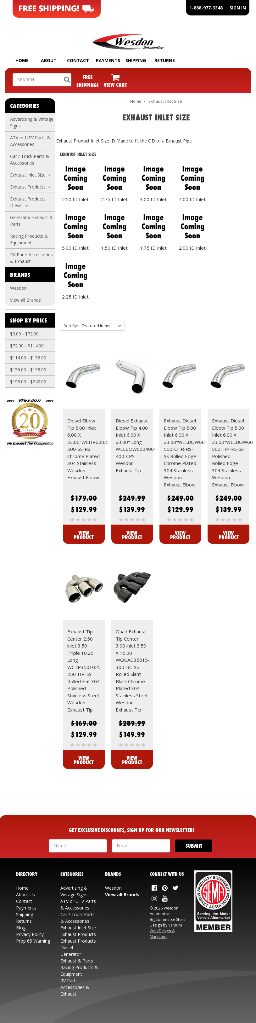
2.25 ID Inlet (75, 297)
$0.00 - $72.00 (24, 334)
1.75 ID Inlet (153, 248)
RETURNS (164, 60)
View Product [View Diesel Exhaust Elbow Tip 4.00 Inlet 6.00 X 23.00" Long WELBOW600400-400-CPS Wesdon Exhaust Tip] (132, 535)
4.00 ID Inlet (192, 199)
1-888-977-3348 (206, 8)
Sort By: (71, 325)
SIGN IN (238, 8)
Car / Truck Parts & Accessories (29, 159)
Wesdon (18, 288)
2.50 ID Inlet (75, 199)
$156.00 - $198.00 (28, 370)
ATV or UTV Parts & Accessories (30, 141)
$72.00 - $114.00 (27, 346)
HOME (22, 60)
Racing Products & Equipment (29, 239)
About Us (25, 895)
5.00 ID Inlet (75, 248)
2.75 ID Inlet (114, 199)
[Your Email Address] (141, 845)
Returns (24, 921)
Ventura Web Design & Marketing (166, 930)
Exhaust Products (30, 187)
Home (136, 101)
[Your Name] (78, 845)
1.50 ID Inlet (114, 248)
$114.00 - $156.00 (28, 358)
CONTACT (78, 60)
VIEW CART (115, 84)
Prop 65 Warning (33, 941)
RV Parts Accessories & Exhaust (31, 258)
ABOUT (49, 60)
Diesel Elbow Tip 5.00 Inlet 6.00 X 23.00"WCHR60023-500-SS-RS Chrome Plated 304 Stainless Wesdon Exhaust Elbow (89, 448)
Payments (26, 908)
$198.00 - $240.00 (28, 382)
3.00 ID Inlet (153, 199)
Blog (20, 928)
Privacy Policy (30, 934)
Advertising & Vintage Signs (31, 122)
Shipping (24, 914)
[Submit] (194, 846)
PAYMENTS (108, 60)
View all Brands (25, 300)
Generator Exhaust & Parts (31, 220)
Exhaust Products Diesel (28, 202)
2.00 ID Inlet (192, 248)
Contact (24, 901)
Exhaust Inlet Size (30, 175)
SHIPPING (135, 60)
